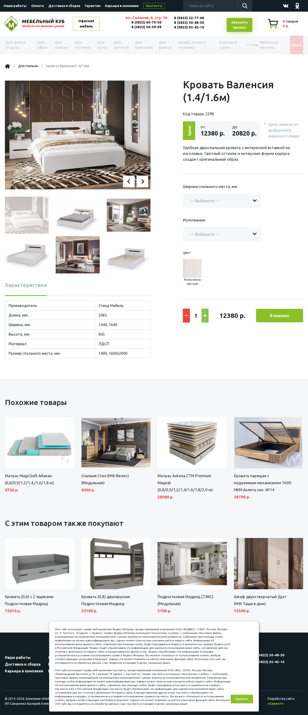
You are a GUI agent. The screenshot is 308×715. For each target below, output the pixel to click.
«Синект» (276, 703)
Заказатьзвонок (239, 25)
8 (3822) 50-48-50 (189, 22)
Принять (241, 699)
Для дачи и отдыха (17, 45)
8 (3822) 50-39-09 (146, 27)
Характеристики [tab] (26, 285)
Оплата (37, 6)
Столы (244, 45)
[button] (129, 181)
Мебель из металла (265, 45)
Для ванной (163, 45)
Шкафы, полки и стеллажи (190, 45)
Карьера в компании (122, 6)
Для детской (120, 45)
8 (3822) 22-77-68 (189, 18)
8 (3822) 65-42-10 (189, 27)
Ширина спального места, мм (210, 186)
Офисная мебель (86, 23)
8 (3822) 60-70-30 (146, 22)
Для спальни (61, 45)
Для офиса (42, 45)
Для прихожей (142, 45)
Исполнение (194, 220)
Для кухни (101, 45)
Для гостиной (82, 45)
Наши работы (15, 6)
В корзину (279, 315)
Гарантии (92, 6)
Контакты (154, 6)
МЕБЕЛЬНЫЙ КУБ (43, 23)
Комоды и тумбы (221, 45)
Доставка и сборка (64, 6)
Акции (292, 45)
